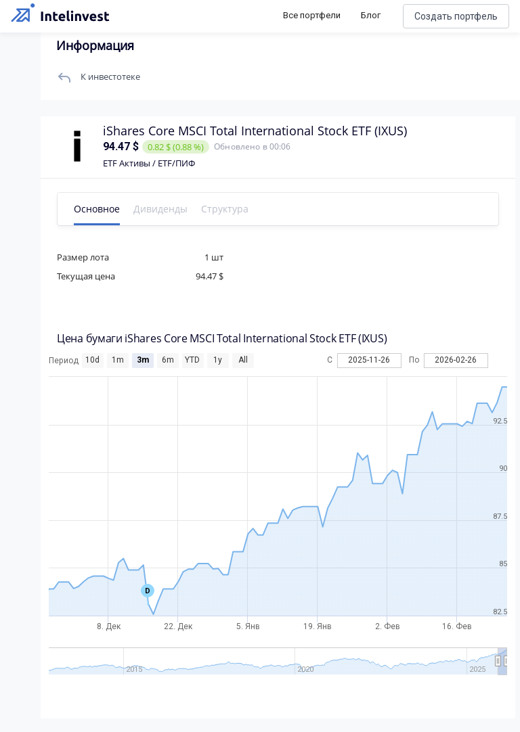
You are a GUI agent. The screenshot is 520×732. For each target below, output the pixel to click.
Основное (97, 208)
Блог (371, 15)
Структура (224, 208)
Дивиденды (160, 208)
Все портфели (312, 15)
